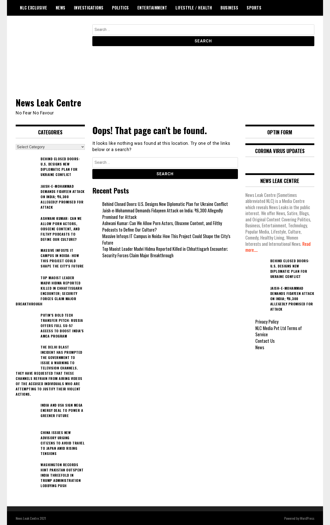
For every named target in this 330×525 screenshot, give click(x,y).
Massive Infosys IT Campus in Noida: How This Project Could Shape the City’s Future (166, 239)
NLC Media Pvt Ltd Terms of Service (278, 331)
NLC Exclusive (33, 8)
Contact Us (265, 340)
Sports (254, 8)
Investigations (89, 8)
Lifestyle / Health (193, 8)
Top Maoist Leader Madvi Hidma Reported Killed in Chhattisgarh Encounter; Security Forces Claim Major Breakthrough (165, 252)
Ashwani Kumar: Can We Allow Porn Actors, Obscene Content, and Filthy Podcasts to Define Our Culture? (162, 226)
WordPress (307, 518)
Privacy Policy (266, 321)
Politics (120, 8)
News (60, 8)
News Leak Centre (48, 102)
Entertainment (152, 8)
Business (229, 8)
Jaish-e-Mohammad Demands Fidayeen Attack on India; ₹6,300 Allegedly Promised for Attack (162, 213)
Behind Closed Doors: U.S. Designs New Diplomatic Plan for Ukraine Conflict (165, 204)
